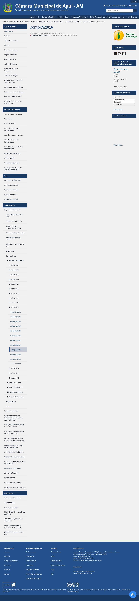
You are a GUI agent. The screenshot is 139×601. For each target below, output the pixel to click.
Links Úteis (8, 493)
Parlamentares (31, 552)
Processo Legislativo (12, 109)
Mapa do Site (110, 5)
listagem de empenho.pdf (40, 35)
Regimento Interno (32, 569)
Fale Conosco (132, 17)
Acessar (134, 1)
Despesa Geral (58, 21)
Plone (7, 591)
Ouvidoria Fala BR (48, 17)
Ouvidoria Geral (63, 17)
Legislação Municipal (33, 578)
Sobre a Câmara (10, 26)
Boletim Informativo (58, 565)
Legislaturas (30, 556)
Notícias (7, 569)
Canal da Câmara (120, 116)
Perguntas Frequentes (79, 17)
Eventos (7, 574)
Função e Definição (11, 561)
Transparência (29, 21)
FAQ (52, 569)
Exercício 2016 (88, 21)
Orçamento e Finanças (44, 21)
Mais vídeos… (118, 145)
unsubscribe (118, 110)
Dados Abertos (56, 561)
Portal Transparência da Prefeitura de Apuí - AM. (107, 17)
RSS (52, 574)
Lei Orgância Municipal (34, 574)
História (7, 556)
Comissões (30, 565)
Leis (5, 176)
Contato (134, 5)
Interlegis (53, 589)
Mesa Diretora (31, 561)
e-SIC (53, 556)
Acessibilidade (123, 5)
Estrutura (7, 565)
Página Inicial (34, 17)
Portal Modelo (34, 589)
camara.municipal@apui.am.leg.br (90, 560)
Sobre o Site (8, 31)
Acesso (6, 552)
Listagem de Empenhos (73, 21)
